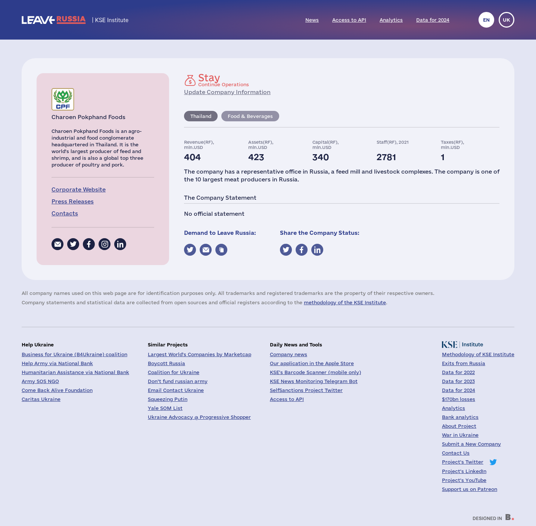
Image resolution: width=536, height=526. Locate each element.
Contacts (65, 213)
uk (506, 19)
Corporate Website (79, 189)
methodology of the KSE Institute (345, 302)
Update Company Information (227, 92)
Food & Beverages (250, 116)
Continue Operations (223, 80)
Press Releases (73, 201)
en (486, 19)
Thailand (200, 116)
